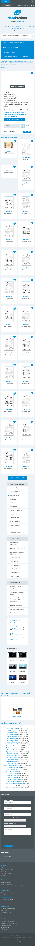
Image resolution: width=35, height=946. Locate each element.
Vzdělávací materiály (7, 869)
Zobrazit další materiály (17, 478)
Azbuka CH (8, 409)
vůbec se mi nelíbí (14, 635)
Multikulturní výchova (16, 605)
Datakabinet (4, 61)
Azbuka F (9, 353)
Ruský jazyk (6, 62)
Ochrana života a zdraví (8, 908)
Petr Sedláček (12, 730)
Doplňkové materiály (15, 532)
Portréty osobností (15, 521)
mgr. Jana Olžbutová (13, 736)
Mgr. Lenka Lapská (12, 728)
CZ (32, 1)
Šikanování (4, 910)
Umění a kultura (14, 576)
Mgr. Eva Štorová (12, 732)
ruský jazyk (14, 116)
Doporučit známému (17, 86)
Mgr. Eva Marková (13, 759)
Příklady (3, 929)
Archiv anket (12, 642)
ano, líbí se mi (13, 628)
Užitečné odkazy (6, 882)
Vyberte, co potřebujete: (10, 823)
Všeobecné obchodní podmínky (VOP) (12, 886)
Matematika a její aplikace (17, 548)
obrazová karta (21, 114)
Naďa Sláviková (13, 767)
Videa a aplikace (14, 495)
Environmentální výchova (17, 609)
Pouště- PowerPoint (17, 716)
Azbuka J (9, 466)
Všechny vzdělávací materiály (15, 61)
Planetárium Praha (6, 899)
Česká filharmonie (6, 897)
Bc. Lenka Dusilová (12, 734)
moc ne (11, 633)
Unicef (3, 895)
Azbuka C (9, 239)
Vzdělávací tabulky (15, 491)
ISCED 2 (26, 61)
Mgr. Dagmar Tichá (13, 738)
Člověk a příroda (14, 561)
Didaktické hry (14, 503)
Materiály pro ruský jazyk (16, 62)
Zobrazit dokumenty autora (14, 119)
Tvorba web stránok (6, 937)
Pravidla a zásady (6, 912)
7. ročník (15, 112)
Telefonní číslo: (8, 812)
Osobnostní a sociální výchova (16, 587)
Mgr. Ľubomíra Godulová (13, 771)
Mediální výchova (15, 613)
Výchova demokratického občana (17, 593)
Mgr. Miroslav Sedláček (13, 757)
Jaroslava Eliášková (13, 755)
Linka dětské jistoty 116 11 (8, 923)
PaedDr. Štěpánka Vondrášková (13, 765)
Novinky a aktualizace (16, 488)
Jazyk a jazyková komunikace (15, 543)
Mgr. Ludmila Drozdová (13, 742)
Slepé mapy (13, 499)
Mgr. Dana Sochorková (13, 752)
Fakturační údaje (6, 873)
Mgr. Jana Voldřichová (13, 779)
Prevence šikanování (7, 921)
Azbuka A (7, 125)
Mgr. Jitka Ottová (13, 777)
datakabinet (8, 856)
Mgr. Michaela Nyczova (13, 775)
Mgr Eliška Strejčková (13, 761)
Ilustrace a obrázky (15, 525)
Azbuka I (9, 438)
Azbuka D (9, 296)
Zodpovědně (4, 927)
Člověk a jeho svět (15, 558)
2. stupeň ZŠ (7, 112)
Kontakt (3, 875)
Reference (4, 871)
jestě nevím (12, 631)
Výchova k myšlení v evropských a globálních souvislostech (17, 600)
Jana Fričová (13, 773)
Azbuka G (9, 381)
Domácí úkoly (14, 529)
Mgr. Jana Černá (13, 763)
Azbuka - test (26, 157)
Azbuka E (9, 324)
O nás (2, 867)
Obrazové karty (14, 514)
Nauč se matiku (5, 925)
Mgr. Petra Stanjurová (13, 754)
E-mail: (5, 806)
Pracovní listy (13, 506)
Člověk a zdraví (14, 572)
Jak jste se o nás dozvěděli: (11, 818)
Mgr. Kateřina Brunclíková (13, 744)
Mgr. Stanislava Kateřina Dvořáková (16, 783)
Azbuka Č (9, 268)
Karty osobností (14, 517)
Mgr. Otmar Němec (13, 740)
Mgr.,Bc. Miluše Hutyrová (13, 746)
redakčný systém (17, 937)
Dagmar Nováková (13, 781)
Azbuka (8, 151)
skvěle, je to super (14, 626)
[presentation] (18, 839)
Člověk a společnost (15, 565)
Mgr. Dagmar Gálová (13, 769)
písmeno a (7, 116)
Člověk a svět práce (15, 569)
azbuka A (13, 114)
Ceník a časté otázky (7, 884)
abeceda (6, 114)
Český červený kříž (6, 893)
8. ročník (22, 112)
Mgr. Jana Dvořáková (13, 750)
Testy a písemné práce (16, 510)
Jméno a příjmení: (8, 800)
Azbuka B (9, 211)
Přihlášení (5, 1)
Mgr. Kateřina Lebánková (13, 787)
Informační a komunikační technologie (17, 553)
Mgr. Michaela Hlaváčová (13, 748)
